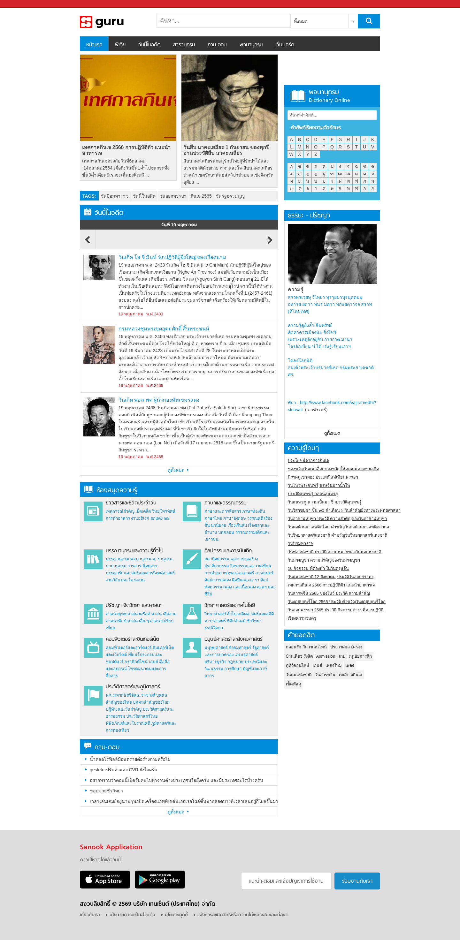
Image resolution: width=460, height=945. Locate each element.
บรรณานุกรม (117, 558)
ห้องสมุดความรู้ (110, 490)
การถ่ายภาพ (215, 573)
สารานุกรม (184, 45)
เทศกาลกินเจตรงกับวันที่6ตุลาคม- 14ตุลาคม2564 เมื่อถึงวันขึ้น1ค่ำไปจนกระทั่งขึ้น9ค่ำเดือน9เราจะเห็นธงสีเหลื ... (125, 168)
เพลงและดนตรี (241, 573)
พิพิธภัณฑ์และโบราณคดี (128, 723)
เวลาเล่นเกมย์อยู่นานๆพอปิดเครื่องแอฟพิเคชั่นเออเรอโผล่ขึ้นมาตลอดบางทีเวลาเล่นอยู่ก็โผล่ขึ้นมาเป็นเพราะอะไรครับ (184, 801)
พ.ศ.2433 (154, 314)
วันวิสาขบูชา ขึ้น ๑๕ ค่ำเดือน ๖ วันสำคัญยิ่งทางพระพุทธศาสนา (344, 510)
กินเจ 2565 (201, 196)
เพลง (349, 665)
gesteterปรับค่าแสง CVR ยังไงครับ (123, 769)
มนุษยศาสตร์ (216, 647)
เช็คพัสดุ (293, 684)
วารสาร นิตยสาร (142, 565)
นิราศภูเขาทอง (301, 477)
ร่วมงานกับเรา (357, 881)
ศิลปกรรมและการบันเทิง (228, 551)
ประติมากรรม (216, 565)
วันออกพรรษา (173, 196)
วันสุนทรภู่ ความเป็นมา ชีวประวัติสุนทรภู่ (324, 502)
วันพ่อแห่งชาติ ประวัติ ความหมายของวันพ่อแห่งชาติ (334, 551)
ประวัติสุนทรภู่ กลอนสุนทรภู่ (313, 493)
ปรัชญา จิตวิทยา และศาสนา (134, 605)
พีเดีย (120, 45)
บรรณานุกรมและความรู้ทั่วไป (135, 551)
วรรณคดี (255, 518)
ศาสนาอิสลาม (164, 613)
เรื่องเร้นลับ (237, 525)
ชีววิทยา (254, 620)
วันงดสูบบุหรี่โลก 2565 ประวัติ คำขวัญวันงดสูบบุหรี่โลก (337, 601)
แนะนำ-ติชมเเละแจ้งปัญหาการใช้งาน (286, 881)
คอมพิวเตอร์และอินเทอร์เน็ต (132, 639)
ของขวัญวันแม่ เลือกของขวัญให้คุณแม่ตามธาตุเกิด (333, 468)
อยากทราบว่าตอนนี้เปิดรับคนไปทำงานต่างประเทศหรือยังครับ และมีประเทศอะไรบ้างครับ (176, 780)
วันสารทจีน (325, 674)
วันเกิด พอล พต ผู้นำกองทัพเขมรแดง (159, 400)
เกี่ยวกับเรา (90, 915)
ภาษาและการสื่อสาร (222, 511)
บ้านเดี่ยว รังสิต (299, 656)
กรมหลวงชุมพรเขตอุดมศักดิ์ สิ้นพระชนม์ (164, 328)
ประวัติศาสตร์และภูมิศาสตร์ (133, 687)
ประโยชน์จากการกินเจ (308, 460)
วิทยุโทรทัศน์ (163, 511)
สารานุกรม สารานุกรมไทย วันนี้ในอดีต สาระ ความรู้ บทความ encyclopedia (113, 22)
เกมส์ (153, 661)
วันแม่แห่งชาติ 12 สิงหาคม (312, 576)
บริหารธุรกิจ (215, 661)
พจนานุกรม (251, 45)
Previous (88, 243)
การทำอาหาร (118, 518)
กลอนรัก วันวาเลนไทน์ (306, 647)
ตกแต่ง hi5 (159, 518)
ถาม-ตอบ (217, 45)
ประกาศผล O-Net (346, 647)
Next (270, 243)
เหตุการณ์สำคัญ (120, 511)
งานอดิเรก (140, 518)
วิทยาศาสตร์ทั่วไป (220, 613)
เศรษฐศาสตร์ (246, 654)
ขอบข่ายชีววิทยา (106, 790)
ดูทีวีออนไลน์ (297, 665)
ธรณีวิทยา (213, 627)
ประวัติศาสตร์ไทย (142, 716)
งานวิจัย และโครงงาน (125, 580)
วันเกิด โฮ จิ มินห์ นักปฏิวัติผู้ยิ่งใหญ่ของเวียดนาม (172, 257)
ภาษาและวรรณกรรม (225, 503)
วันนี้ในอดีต (149, 45)
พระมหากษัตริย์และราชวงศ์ (130, 695)
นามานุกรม (116, 565)
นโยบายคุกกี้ (176, 915)
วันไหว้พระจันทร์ (303, 485)
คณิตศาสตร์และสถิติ (255, 613)
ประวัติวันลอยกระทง (355, 576)
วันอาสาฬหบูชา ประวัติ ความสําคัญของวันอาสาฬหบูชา (337, 518)
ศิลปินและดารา (245, 580)
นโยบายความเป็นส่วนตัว (132, 915)
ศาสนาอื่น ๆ (138, 620)
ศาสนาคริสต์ (138, 613)
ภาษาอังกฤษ (234, 518)
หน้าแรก (94, 45)
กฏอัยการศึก (360, 656)
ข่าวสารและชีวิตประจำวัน (131, 503)
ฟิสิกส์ (232, 620)
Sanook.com (19, 4)
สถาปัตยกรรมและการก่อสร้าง (231, 558)
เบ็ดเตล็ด (143, 511)
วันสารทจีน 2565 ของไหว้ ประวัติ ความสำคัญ (329, 593)
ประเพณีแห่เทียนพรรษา (337, 477)
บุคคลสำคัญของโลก (151, 702)
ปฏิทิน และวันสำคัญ (124, 709)
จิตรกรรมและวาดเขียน (250, 565)
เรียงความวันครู (302, 618)
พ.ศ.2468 (154, 456)
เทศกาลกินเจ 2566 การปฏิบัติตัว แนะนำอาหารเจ (126, 150)
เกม (342, 656)
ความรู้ (295, 289)
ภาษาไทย (213, 518)
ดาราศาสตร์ (215, 620)
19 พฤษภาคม (131, 314)
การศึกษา (232, 668)
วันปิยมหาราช (115, 196)
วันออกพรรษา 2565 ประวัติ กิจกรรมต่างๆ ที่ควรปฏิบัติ (335, 610)
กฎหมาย (235, 661)
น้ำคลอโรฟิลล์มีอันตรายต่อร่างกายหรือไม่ (130, 759)
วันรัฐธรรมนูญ (230, 196)
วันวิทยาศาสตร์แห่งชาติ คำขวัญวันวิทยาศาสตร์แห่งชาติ (337, 535)
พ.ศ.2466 (154, 385)
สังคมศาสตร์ (240, 647)
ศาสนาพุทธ (116, 613)
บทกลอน (226, 532)
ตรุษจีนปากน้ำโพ (334, 485)
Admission (325, 656)
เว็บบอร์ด (284, 45)
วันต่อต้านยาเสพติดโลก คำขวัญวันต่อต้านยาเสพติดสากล (338, 527)
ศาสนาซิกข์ (116, 620)
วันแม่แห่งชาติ (298, 674)
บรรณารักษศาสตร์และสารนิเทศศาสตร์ (140, 573)
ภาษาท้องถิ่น (253, 511)
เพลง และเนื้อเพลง (239, 587)
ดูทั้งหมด (179, 470)
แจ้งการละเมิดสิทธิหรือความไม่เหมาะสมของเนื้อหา (242, 915)
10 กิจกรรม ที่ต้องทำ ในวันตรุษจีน (318, 568)
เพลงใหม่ (334, 665)
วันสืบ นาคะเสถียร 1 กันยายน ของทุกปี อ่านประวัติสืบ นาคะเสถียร (226, 150)
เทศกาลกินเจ (350, 674)
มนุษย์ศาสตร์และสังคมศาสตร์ (233, 639)
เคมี (242, 620)
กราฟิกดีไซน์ (136, 661)
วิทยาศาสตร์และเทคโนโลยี (229, 605)
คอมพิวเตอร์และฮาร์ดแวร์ (129, 647)
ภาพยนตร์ (264, 573)
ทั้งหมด (301, 21)
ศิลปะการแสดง (217, 580)
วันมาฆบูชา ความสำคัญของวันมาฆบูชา (324, 560)
